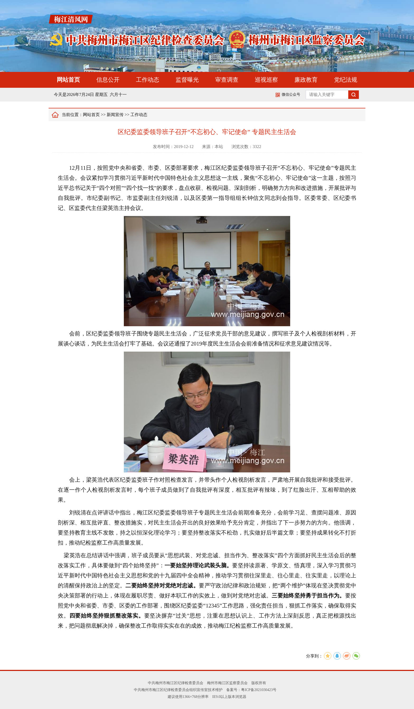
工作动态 (147, 79)
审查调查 (226, 79)
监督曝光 (187, 79)
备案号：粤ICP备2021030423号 (251, 690)
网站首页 (68, 79)
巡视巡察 (266, 79)
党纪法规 (345, 79)
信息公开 (108, 79)
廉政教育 (306, 79)
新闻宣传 (115, 114)
